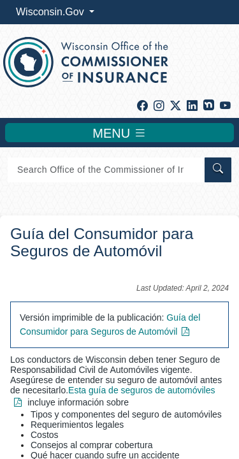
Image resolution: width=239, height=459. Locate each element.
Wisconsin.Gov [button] (51, 11)
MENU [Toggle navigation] (119, 133)
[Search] (105, 169)
